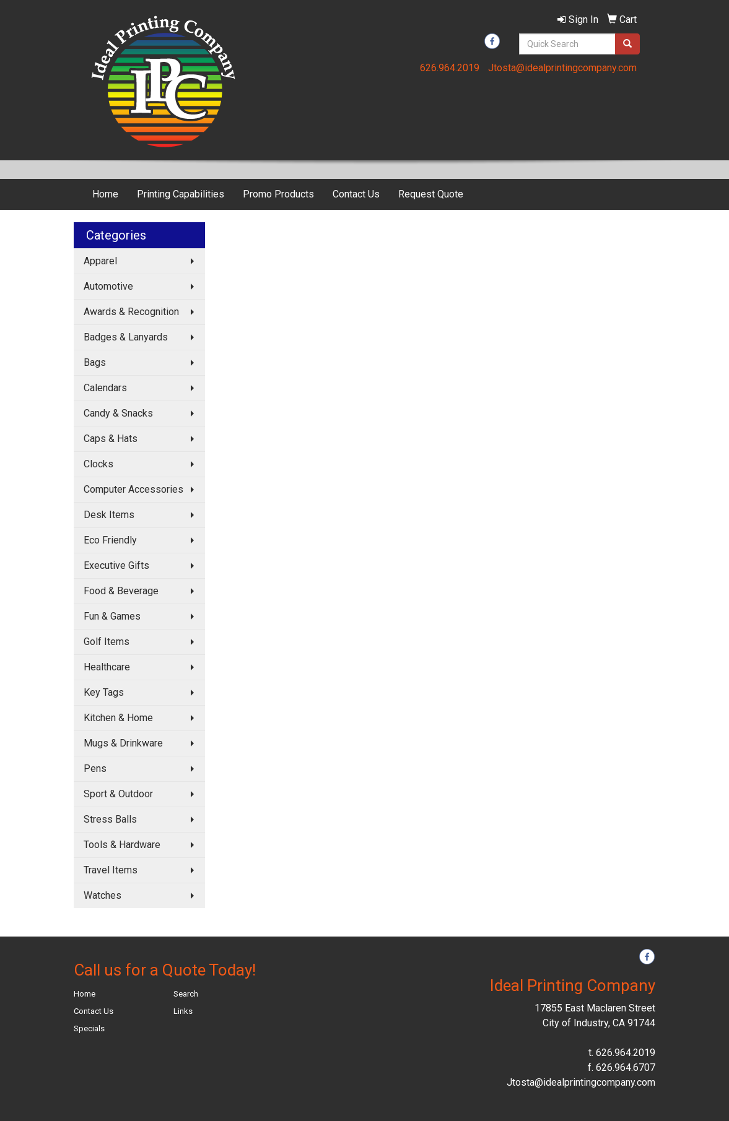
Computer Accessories (133, 489)
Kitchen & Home (118, 718)
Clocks (98, 464)
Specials (89, 1028)
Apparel (100, 261)
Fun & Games (112, 616)
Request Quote (430, 194)
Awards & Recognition (131, 312)
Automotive (108, 286)
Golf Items (106, 641)
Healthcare (107, 667)
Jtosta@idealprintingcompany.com (562, 68)
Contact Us (356, 194)
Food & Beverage (121, 591)
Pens (95, 768)
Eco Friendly (110, 540)
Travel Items (111, 870)
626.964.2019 (449, 68)
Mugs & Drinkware (123, 743)
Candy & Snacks (118, 413)
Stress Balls (110, 819)
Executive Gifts (116, 565)
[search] (627, 43)
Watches (102, 895)
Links (183, 1011)
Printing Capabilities (180, 194)
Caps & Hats (111, 438)
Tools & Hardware (122, 844)
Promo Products (278, 194)
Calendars (105, 388)
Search (185, 993)
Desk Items (109, 515)
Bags (95, 362)
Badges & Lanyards (126, 337)
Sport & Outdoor (118, 794)
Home (105, 194)
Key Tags (104, 692)
